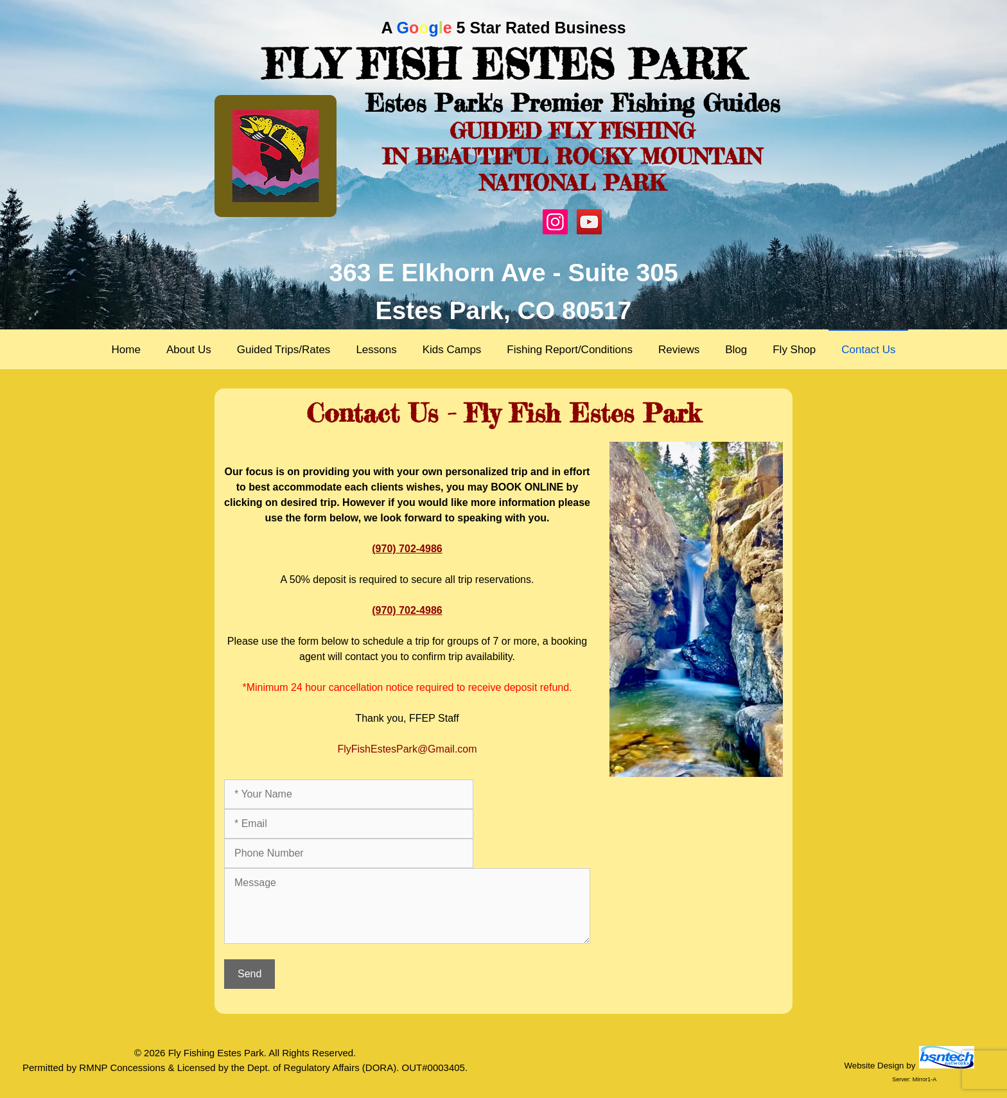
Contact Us (868, 350)
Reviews (678, 350)
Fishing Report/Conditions (570, 350)
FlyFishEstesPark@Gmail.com (407, 749)
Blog (736, 350)
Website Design (874, 1065)
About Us (188, 350)
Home (126, 350)
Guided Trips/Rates (284, 350)
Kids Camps (452, 350)
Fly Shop (794, 350)
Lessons (376, 350)
